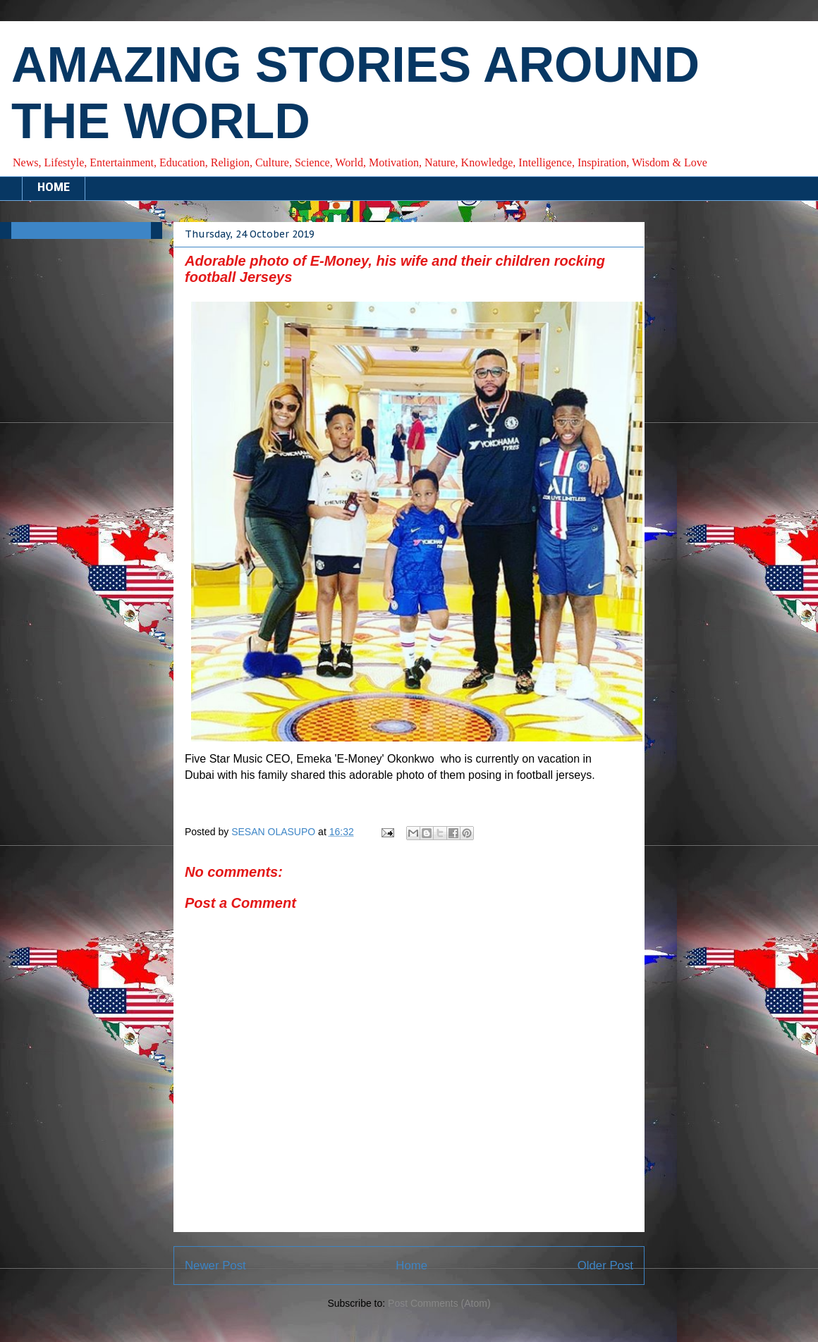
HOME (53, 188)
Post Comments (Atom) (439, 1303)
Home (411, 1265)
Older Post (605, 1265)
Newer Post (215, 1265)
